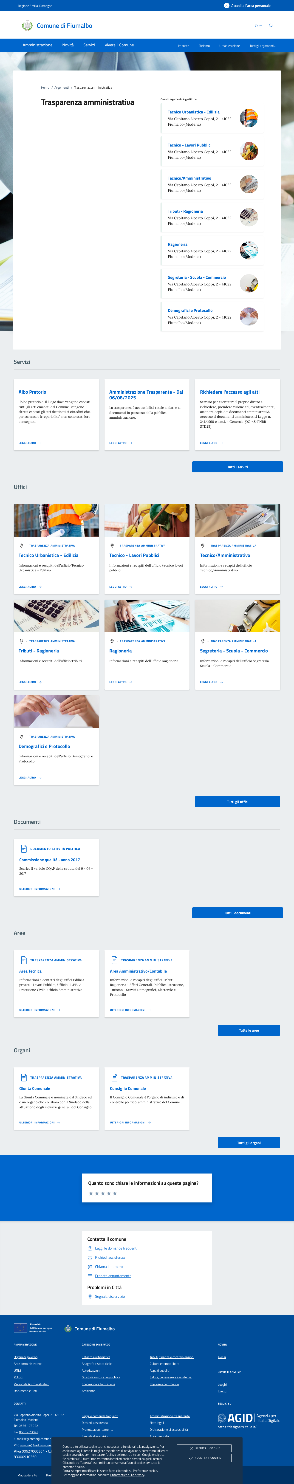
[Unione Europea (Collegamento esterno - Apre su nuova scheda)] (34, 1328)
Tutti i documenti (237, 913)
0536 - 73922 (28, 1425)
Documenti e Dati (25, 1390)
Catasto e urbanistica (96, 1357)
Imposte (183, 45)
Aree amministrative (28, 1363)
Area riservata (159, 1436)
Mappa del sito (27, 1475)
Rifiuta (204, 1448)
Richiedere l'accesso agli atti (230, 391)
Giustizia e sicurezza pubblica (101, 1377)
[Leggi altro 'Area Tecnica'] (40, 1010)
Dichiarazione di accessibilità (169, 1429)
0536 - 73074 (28, 1432)
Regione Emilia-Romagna (35, 5)
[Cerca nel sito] (271, 26)
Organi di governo (25, 1357)
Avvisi (222, 1357)
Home (45, 87)
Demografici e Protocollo (190, 310)
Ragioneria (177, 244)
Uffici (17, 1370)
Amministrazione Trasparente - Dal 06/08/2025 (146, 394)
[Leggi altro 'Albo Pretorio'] (30, 443)
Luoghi (222, 1384)
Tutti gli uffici (237, 801)
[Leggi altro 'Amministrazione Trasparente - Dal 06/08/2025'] (121, 443)
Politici (18, 1377)
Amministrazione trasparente (170, 1416)
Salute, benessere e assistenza (171, 1377)
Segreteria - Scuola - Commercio (197, 277)
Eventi (222, 1391)
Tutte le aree (249, 1030)
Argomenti (61, 87)
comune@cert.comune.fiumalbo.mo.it (45, 1445)
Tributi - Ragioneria (185, 211)
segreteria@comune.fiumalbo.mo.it (47, 1438)
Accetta (204, 1458)
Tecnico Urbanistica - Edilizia (194, 112)
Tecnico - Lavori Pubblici (190, 145)
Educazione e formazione (98, 1384)
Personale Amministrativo (31, 1384)
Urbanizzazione (229, 45)
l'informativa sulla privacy (127, 1474)
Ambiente (88, 1390)
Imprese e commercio (164, 1384)
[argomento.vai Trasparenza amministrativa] (52, 546)
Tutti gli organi (249, 1142)
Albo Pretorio (32, 391)
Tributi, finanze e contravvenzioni (172, 1357)
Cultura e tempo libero (164, 1363)
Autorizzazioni (91, 1370)
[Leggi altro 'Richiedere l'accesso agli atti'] (211, 443)
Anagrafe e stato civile (97, 1363)
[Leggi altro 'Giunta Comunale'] (40, 1122)
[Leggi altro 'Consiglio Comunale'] (130, 1122)
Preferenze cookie (145, 1470)
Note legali (157, 1422)
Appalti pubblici (160, 1370)
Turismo (204, 45)
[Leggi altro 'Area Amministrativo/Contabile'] (130, 1010)
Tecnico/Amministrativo (189, 178)
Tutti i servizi (237, 467)
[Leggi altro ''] (30, 587)
